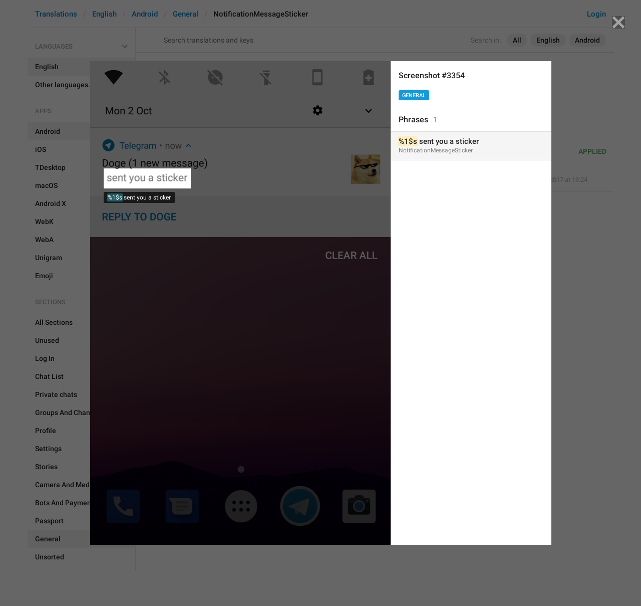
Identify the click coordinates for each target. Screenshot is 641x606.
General (414, 95)
